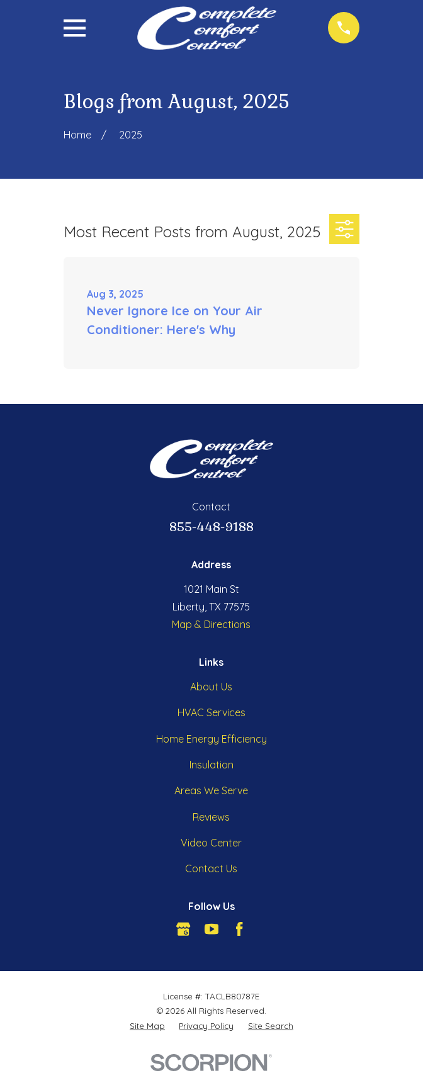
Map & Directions (211, 624)
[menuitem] (147, 1026)
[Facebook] (239, 929)
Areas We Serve (211, 790)
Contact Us (211, 868)
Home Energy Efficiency (211, 739)
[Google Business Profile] (183, 929)
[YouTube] (211, 929)
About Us (211, 686)
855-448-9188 (211, 527)
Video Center (211, 842)
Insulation (211, 764)
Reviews (211, 817)
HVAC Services (211, 712)
